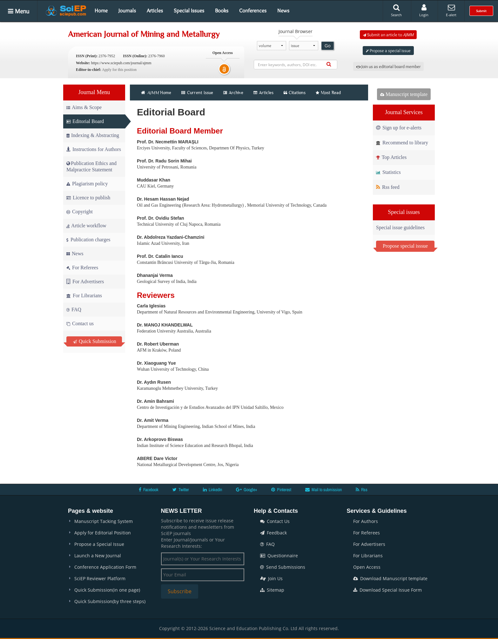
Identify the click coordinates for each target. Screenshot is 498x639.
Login (423, 10)
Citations (295, 92)
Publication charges (88, 239)
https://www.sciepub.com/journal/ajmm (121, 63)
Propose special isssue (405, 246)
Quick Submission (94, 341)
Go (328, 45)
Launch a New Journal (97, 556)
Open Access (366, 567)
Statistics (388, 172)
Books (221, 10)
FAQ (73, 309)
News (283, 10)
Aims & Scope (84, 107)
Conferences (252, 10)
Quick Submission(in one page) (107, 590)
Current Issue (197, 92)
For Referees (82, 267)
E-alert (451, 10)
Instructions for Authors (93, 149)
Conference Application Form (105, 567)
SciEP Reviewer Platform (99, 578)
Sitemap (272, 590)
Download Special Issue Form (387, 590)
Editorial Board (85, 121)
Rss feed (388, 187)
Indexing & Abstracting (92, 135)
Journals (127, 10)
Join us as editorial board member (388, 66)
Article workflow (86, 225)
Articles (155, 10)
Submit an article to (388, 35)
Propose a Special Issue (99, 544)
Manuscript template (403, 94)
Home (101, 10)
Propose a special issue (388, 50)
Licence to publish (88, 197)
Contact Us (275, 521)
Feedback (273, 533)
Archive (233, 92)
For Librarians (84, 295)
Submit (481, 11)
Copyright (79, 211)
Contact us (80, 323)
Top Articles (391, 157)
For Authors (365, 521)
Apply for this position (119, 69)
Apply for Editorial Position (102, 533)
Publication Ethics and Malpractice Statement (91, 166)
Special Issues (189, 10)
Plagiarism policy (87, 183)
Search (396, 10)
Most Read (328, 92)
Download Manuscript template (390, 578)
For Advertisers (85, 281)
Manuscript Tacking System (103, 521)
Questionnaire (279, 556)
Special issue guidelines (400, 227)
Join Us (271, 578)
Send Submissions (282, 567)
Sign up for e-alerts (398, 127)
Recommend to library (402, 142)
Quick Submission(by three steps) (109, 601)
